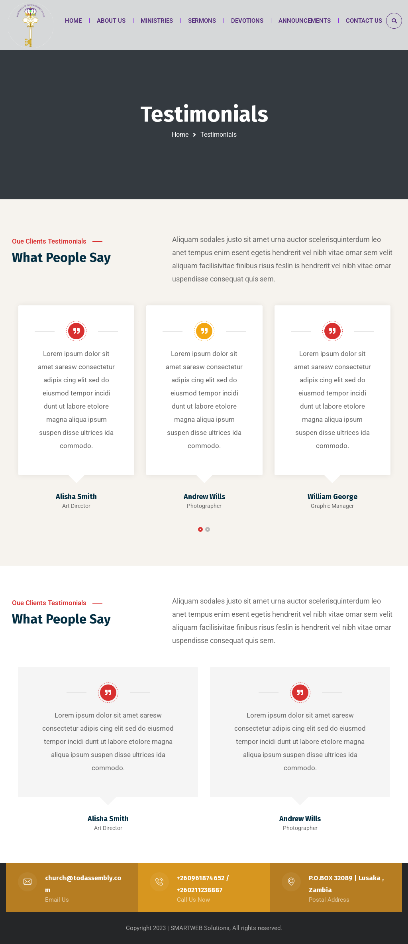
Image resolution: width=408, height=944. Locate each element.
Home (180, 134)
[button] (200, 529)
